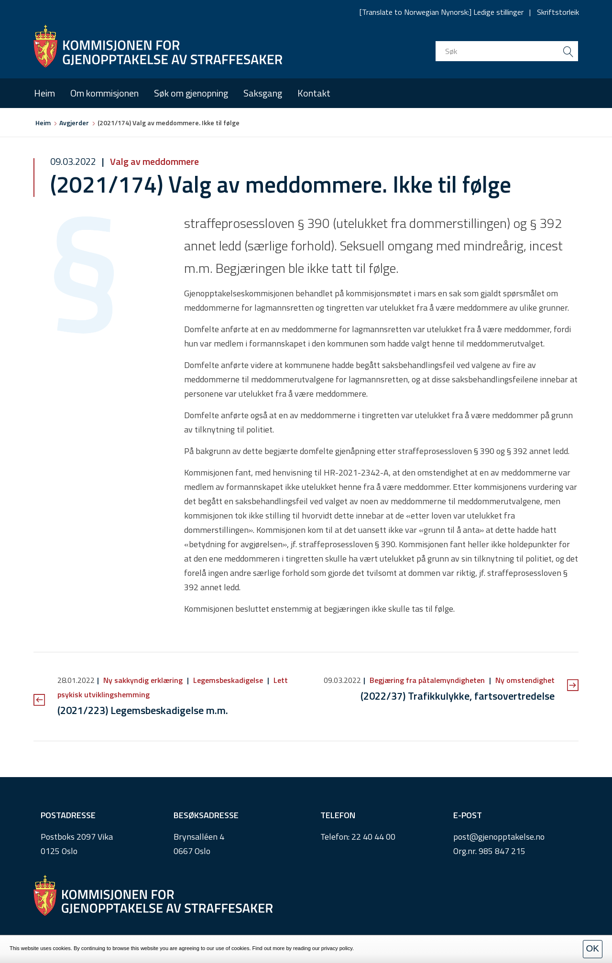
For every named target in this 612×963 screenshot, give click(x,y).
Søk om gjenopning (191, 93)
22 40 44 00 (373, 836)
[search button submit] (568, 51)
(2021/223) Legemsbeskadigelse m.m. (142, 710)
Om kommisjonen (104, 93)
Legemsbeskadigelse (228, 680)
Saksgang (262, 93)
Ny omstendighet (524, 680)
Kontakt (313, 93)
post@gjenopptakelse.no (499, 836)
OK (592, 948)
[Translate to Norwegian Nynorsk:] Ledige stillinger (442, 12)
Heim (44, 93)
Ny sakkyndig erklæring (143, 680)
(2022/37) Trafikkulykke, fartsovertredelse (458, 696)
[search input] (507, 51)
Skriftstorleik (558, 12)
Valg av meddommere (153, 161)
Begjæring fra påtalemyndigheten (427, 680)
